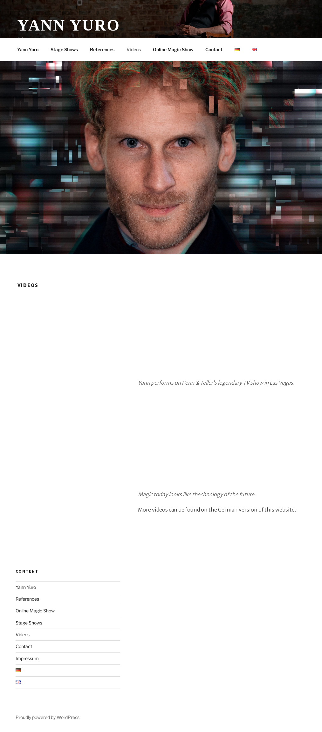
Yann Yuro (68, 25)
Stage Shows (64, 49)
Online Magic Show (173, 49)
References (102, 49)
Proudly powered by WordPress (47, 717)
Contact (214, 49)
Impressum (27, 658)
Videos (134, 49)
